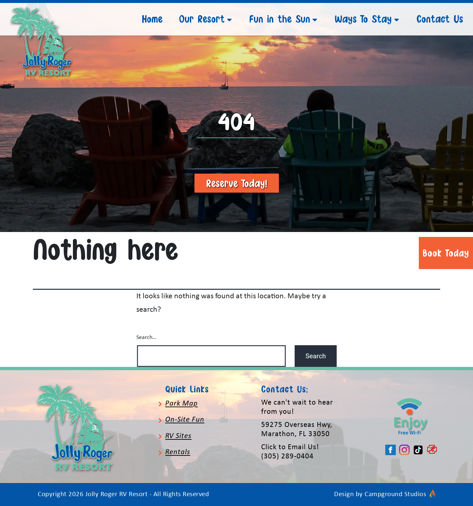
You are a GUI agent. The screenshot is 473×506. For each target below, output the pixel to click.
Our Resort (202, 18)
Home (152, 18)
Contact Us (440, 18)
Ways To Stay (363, 18)
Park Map (181, 404)
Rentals (177, 452)
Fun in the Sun (279, 18)
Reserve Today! (236, 183)
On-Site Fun (184, 420)
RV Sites (178, 436)
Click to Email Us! (290, 447)
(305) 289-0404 (287, 456)
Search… (146, 337)
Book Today (446, 253)
